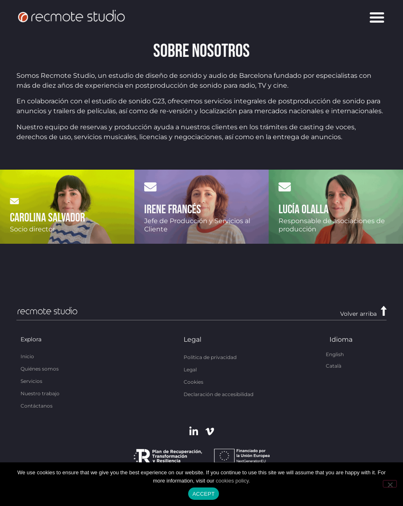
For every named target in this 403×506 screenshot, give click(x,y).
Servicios (31, 381)
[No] (390, 483)
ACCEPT (203, 494)
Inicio (27, 356)
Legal (190, 369)
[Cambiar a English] (335, 354)
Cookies (193, 382)
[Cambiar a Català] (333, 365)
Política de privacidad (210, 357)
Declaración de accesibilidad (218, 394)
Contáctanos (37, 406)
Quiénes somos (40, 369)
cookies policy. (233, 481)
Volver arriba (358, 313)
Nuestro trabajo (40, 393)
